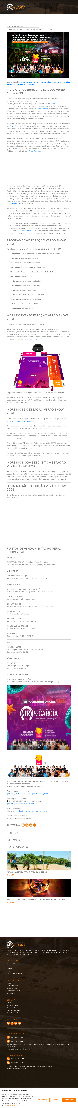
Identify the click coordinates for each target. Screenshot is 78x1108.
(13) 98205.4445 (15, 1041)
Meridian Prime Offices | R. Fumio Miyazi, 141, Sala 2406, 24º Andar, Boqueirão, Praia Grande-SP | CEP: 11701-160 (38, 1045)
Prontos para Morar (13, 991)
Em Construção (12, 988)
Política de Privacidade (16, 1105)
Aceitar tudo (68, 1100)
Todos (9, 983)
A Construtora (11, 963)
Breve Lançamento (13, 986)
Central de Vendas (13, 1013)
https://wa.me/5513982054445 (21, 803)
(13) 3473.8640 (15, 1037)
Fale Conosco (11, 1003)
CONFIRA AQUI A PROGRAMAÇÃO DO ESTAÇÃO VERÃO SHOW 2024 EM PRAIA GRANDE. (38, 83)
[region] (39, 1098)
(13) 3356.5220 (15, 1062)
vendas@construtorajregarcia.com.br (31, 811)
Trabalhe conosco (13, 1005)
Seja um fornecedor (13, 1010)
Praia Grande (42, 109)
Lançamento (11, 993)
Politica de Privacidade (14, 973)
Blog (8, 971)
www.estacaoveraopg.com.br (22, 421)
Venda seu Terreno (13, 1008)
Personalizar (42, 1100)
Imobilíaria (10, 968)
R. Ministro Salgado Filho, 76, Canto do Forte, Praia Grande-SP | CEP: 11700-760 (32, 1066)
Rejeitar (55, 1100)
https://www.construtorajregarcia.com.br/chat (28, 794)
